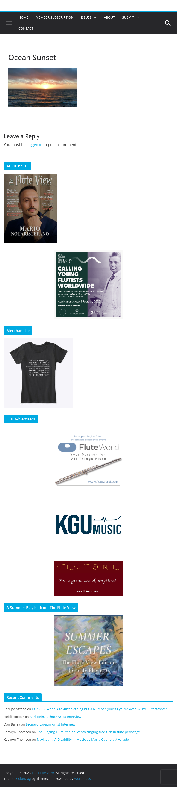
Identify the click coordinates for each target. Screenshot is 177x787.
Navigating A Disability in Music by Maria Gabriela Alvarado (83, 739)
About (109, 17)
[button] (94, 17)
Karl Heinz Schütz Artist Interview (55, 716)
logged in (34, 144)
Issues (86, 17)
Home (23, 17)
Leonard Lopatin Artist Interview (50, 724)
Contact (25, 28)
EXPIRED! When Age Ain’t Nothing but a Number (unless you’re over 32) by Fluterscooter (99, 709)
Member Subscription (55, 17)
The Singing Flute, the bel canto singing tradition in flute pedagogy (88, 732)
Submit (128, 17)
